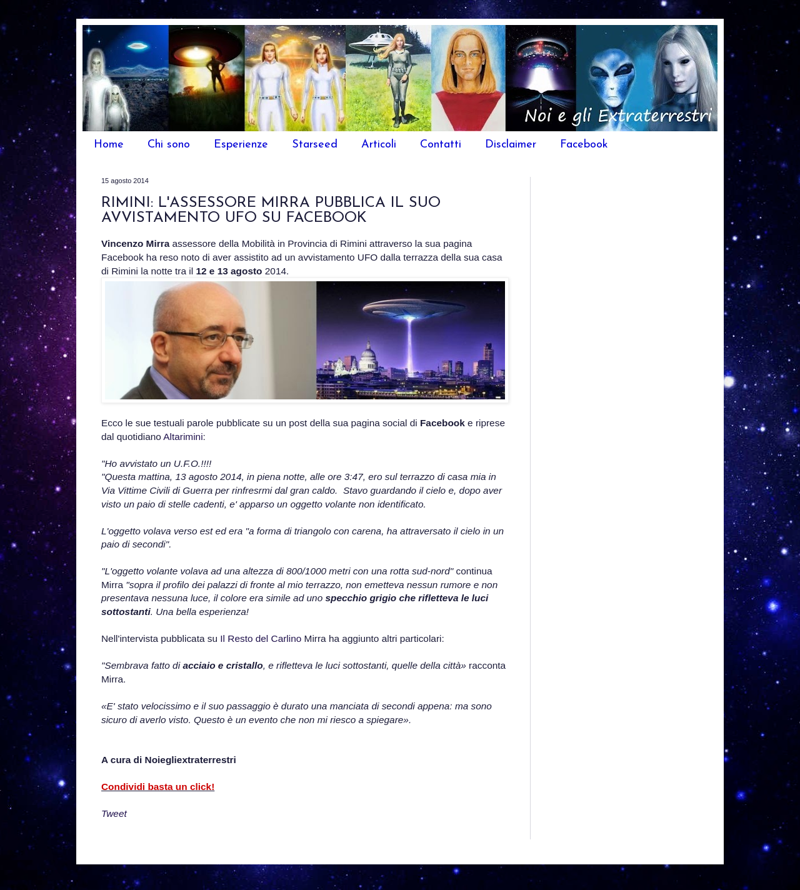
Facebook (584, 145)
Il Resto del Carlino (260, 638)
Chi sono (169, 145)
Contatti (440, 145)
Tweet (114, 813)
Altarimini (182, 436)
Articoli (378, 145)
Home (109, 145)
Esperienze (241, 145)
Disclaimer (510, 145)
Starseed (315, 145)
